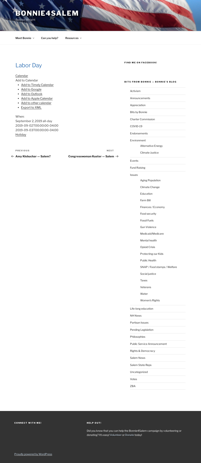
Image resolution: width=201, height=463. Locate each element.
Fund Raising (137, 167)
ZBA (133, 386)
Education (146, 193)
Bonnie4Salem (47, 13)
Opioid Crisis (147, 247)
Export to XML (31, 107)
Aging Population (150, 180)
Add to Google (31, 89)
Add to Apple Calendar (37, 98)
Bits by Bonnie (138, 112)
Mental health (148, 240)
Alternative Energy (151, 145)
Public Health (148, 260)
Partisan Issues (139, 322)
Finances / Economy (152, 207)
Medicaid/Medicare (152, 233)
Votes (133, 379)
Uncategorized (139, 371)
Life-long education (141, 308)
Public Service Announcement (148, 343)
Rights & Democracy (142, 350)
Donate (129, 434)
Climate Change (150, 187)
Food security (148, 213)
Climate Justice (149, 152)
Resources (73, 38)
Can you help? (49, 38)
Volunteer (116, 434)
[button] (26, 80)
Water (144, 293)
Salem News (137, 357)
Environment (138, 140)
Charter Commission (142, 119)
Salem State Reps (141, 365)
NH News (136, 315)
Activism (135, 91)
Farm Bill (145, 200)
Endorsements (139, 133)
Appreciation (137, 105)
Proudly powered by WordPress (33, 454)
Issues (134, 174)
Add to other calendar (36, 103)
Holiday (20, 134)
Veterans (145, 287)
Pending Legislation (141, 329)
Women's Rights (150, 300)
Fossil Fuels (147, 220)
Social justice (148, 273)
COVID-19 (136, 126)
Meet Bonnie (25, 38)
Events (134, 160)
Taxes (143, 280)
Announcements (140, 98)
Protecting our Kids (151, 253)
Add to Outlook (31, 94)
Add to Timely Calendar (37, 85)
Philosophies (137, 336)
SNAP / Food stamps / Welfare (158, 267)
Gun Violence (148, 227)
